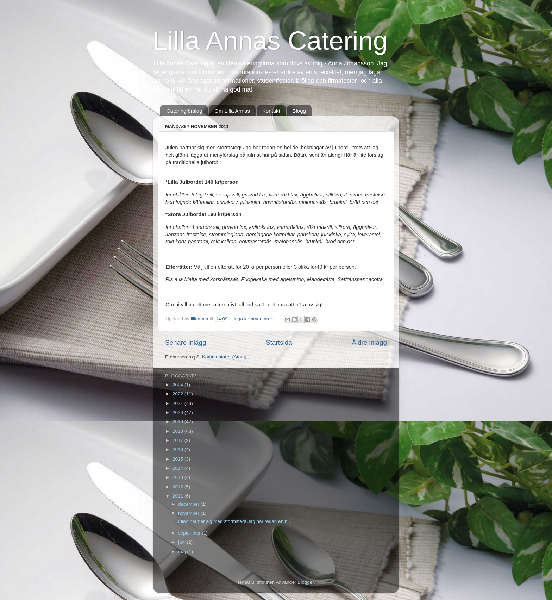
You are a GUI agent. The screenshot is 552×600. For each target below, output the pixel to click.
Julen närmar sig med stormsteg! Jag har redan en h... (234, 521)
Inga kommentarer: (254, 318)
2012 (178, 486)
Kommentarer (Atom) (224, 357)
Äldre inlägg (369, 342)
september (190, 533)
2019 (178, 421)
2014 (178, 468)
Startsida (279, 342)
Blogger (305, 582)
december (189, 504)
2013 (178, 477)
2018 (178, 431)
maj (182, 551)
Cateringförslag (184, 111)
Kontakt (271, 111)
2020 (178, 412)
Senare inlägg (185, 342)
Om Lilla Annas (232, 111)
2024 (178, 384)
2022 (178, 393)
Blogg (299, 111)
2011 (178, 496)
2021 (178, 403)
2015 (178, 459)
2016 (178, 449)
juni (182, 542)
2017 (178, 440)
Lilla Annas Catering (270, 40)
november (189, 513)
